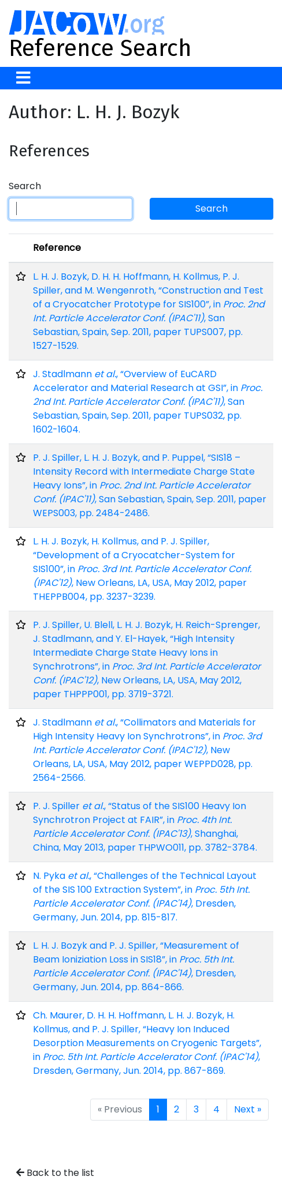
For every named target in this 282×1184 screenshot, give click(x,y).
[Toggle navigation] (23, 78)
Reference (57, 247)
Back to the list (55, 1172)
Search (25, 186)
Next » (247, 1109)
